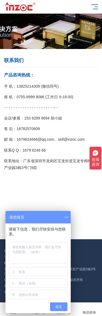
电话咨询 (89, 309)
